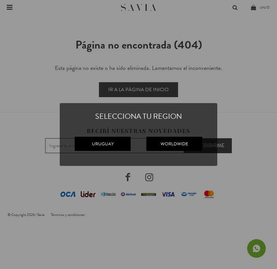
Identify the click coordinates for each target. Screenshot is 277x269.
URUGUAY (103, 143)
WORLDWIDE (174, 143)
